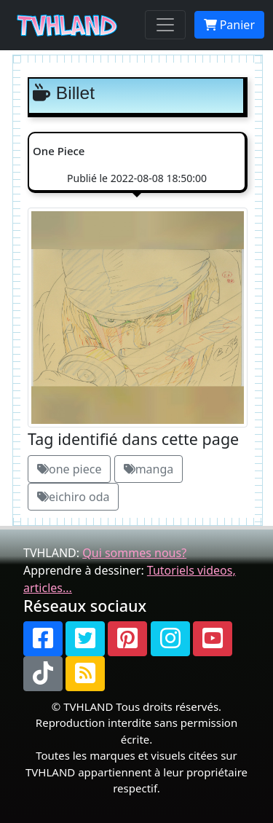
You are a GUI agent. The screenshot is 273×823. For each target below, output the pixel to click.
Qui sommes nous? (134, 553)
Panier (229, 25)
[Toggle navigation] (165, 24)
